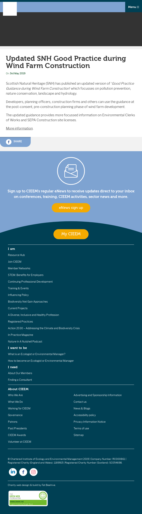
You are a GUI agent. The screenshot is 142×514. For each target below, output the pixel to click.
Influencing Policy (18, 295)
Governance (15, 415)
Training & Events (18, 288)
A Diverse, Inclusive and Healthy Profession (33, 315)
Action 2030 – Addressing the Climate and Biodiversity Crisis (44, 328)
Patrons (12, 421)
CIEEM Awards (17, 435)
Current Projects (18, 308)
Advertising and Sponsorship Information (98, 395)
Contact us (80, 401)
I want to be (17, 348)
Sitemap (79, 435)
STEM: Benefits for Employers (25, 275)
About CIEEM (18, 389)
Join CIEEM (14, 261)
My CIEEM (71, 234)
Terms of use (81, 428)
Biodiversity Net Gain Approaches (28, 301)
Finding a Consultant (20, 379)
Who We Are (15, 395)
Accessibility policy (85, 415)
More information (19, 128)
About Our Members (20, 373)
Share (14, 142)
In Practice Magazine (20, 335)
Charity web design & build (23, 485)
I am (11, 249)
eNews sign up (71, 208)
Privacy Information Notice (90, 421)
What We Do (15, 401)
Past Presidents (17, 428)
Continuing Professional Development (30, 281)
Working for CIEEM (19, 408)
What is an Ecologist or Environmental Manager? (36, 354)
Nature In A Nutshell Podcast (25, 341)
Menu (133, 7)
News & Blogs (82, 408)
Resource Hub (16, 255)
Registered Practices (20, 321)
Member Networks (19, 268)
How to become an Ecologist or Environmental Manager (41, 360)
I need (13, 367)
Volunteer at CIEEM (19, 441)
